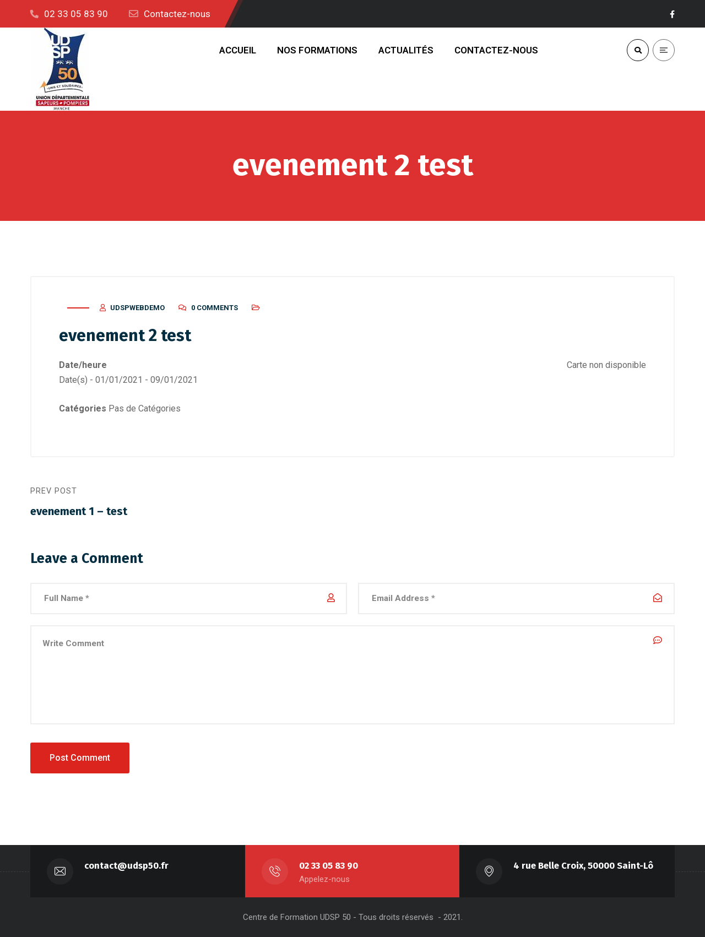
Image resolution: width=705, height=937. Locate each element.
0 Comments (214, 308)
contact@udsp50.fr (126, 865)
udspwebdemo (137, 308)
